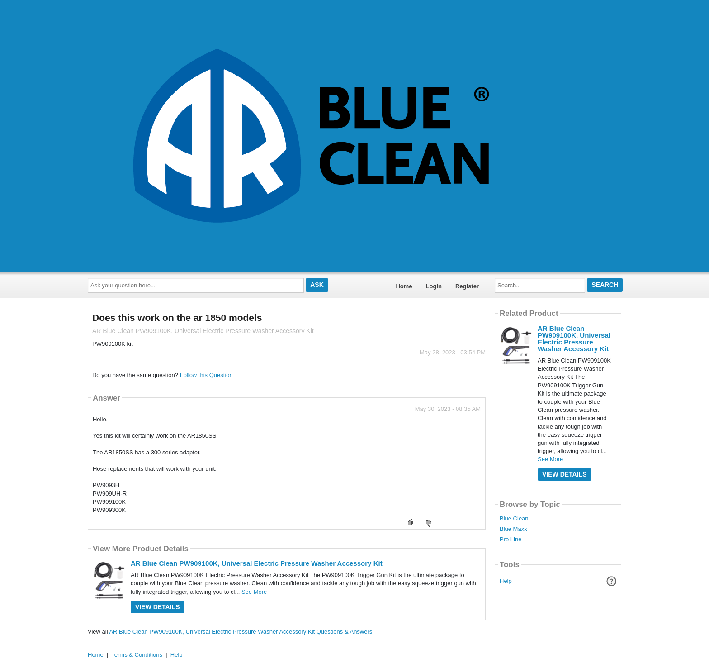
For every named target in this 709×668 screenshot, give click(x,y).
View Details (157, 607)
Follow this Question (206, 375)
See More (254, 591)
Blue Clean (514, 518)
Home (404, 286)
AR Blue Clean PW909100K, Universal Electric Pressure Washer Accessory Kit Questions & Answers (240, 631)
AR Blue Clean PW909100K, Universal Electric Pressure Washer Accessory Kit (257, 563)
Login (434, 286)
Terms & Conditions (136, 654)
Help (506, 580)
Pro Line (510, 539)
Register (467, 286)
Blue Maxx (513, 529)
